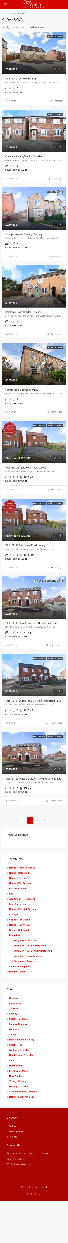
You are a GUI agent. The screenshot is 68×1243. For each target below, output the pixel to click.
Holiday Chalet (17, 971)
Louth (12, 1060)
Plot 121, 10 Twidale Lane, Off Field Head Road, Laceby (35, 778)
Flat (11, 893)
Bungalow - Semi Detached (28, 956)
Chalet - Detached (19, 930)
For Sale (58, 36)
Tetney (12, 1034)
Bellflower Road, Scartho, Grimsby (23, 312)
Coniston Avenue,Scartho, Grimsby (23, 156)
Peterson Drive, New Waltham (21, 78)
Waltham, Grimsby (19, 1050)
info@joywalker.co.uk (20, 1164)
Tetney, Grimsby (17, 1081)
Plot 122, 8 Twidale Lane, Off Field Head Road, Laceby (34, 700)
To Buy (50, 36)
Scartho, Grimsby (18, 1019)
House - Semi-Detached (22, 867)
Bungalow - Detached (25, 940)
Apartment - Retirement (22, 899)
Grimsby (13, 998)
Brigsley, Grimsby (18, 1071)
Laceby (13, 1013)
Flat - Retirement (18, 888)
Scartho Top (15, 1045)
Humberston (16, 1065)
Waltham (14, 1029)
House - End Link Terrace (23, 909)
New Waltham (16, 1076)
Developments (39, 425)
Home (8, 13)
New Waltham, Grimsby (21, 1039)
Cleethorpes (13, 101)
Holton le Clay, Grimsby (21, 1096)
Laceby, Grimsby (18, 1024)
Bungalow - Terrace (24, 961)
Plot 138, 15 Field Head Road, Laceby (25, 545)
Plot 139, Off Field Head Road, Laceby (25, 467)
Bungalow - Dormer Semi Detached (33, 951)
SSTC (60, 270)
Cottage (13, 914)
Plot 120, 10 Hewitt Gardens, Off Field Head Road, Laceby (36, 623)
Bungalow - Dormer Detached (30, 945)
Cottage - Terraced (19, 919)
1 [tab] (35, 843)
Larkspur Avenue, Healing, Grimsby (23, 234)
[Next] (45, 820)
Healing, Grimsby (18, 1086)
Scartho (13, 1008)
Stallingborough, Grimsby (23, 1091)
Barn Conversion (18, 904)
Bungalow (14, 935)
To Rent (13, 1137)
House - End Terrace (20, 883)
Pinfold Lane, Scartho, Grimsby (21, 389)
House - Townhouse (20, 925)
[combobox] (20, 27)
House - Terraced (18, 878)
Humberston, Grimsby (21, 1055)
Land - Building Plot (19, 966)
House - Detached (19, 873)
